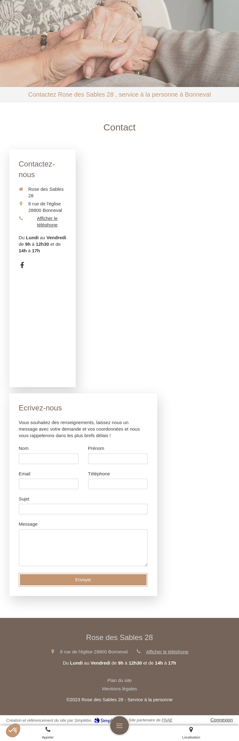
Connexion (221, 719)
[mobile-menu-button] (119, 725)
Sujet (24, 498)
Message (28, 524)
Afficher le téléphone (47, 221)
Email (24, 473)
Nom (24, 448)
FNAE (167, 720)
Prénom (96, 448)
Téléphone (99, 473)
